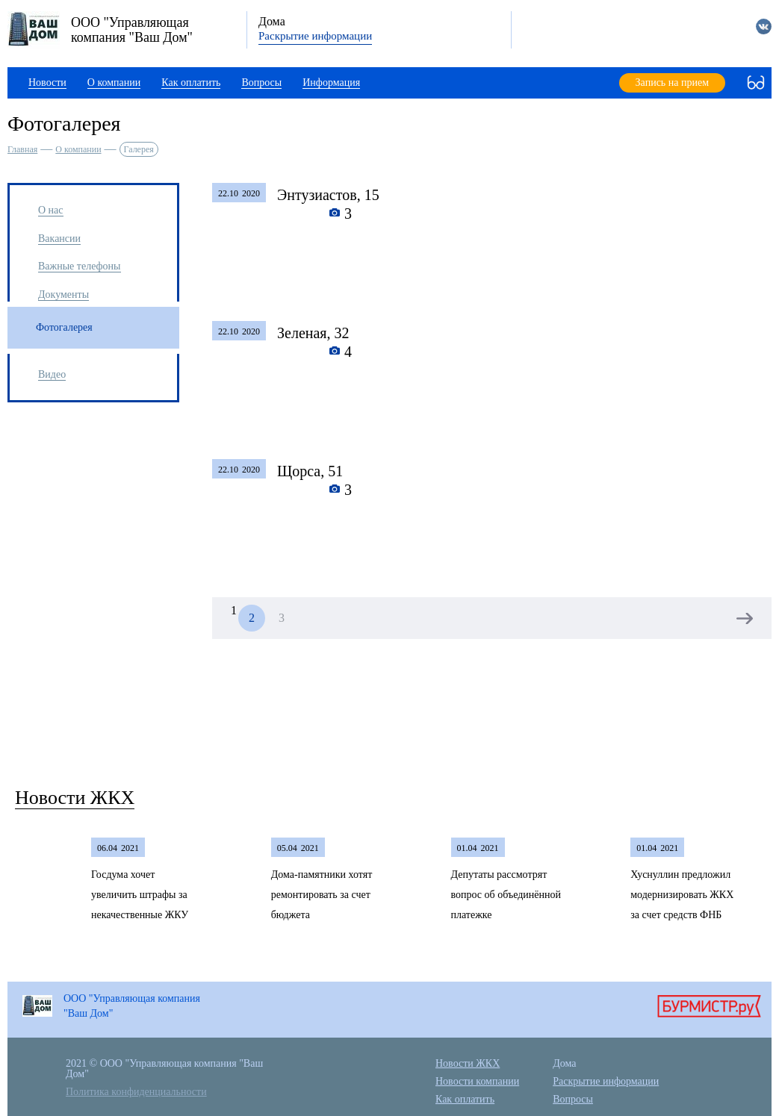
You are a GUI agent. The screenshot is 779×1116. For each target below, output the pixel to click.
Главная (22, 149)
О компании (78, 149)
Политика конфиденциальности (136, 1091)
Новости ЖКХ (74, 797)
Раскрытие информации (315, 36)
